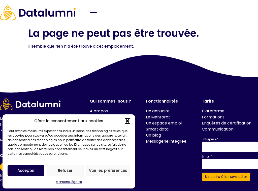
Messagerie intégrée (166, 141)
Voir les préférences (108, 170)
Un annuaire (158, 111)
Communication (218, 129)
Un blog (153, 135)
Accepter (26, 170)
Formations (213, 117)
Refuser (65, 170)
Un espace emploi (164, 123)
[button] (127, 120)
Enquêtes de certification (226, 123)
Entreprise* (210, 139)
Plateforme (213, 111)
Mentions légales (69, 182)
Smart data (157, 129)
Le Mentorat (158, 117)
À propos (99, 111)
